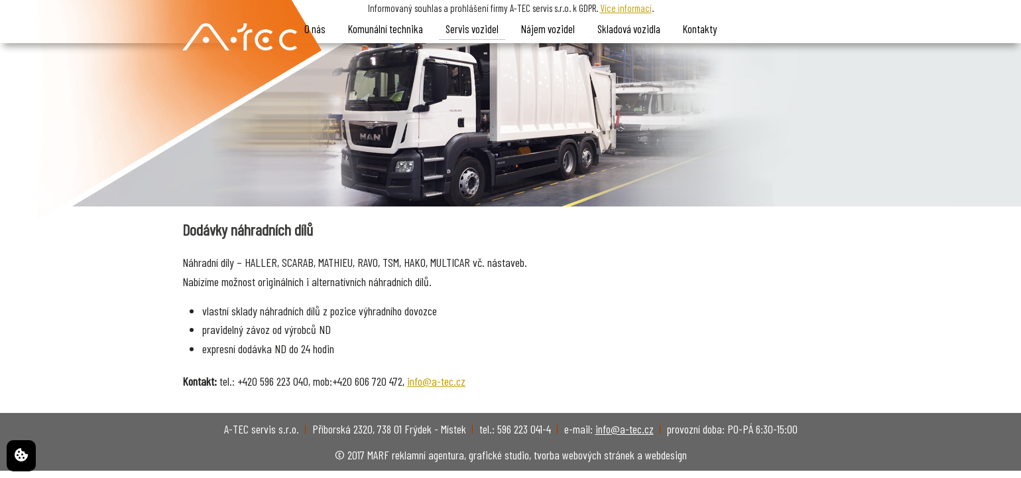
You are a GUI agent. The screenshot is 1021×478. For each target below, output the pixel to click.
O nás (315, 28)
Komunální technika (385, 28)
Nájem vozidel (548, 28)
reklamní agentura (428, 454)
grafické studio (499, 454)
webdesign (666, 454)
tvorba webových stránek (584, 454)
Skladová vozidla (628, 28)
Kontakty (700, 28)
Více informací (626, 8)
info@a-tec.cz (436, 381)
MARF (378, 454)
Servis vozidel (472, 28)
